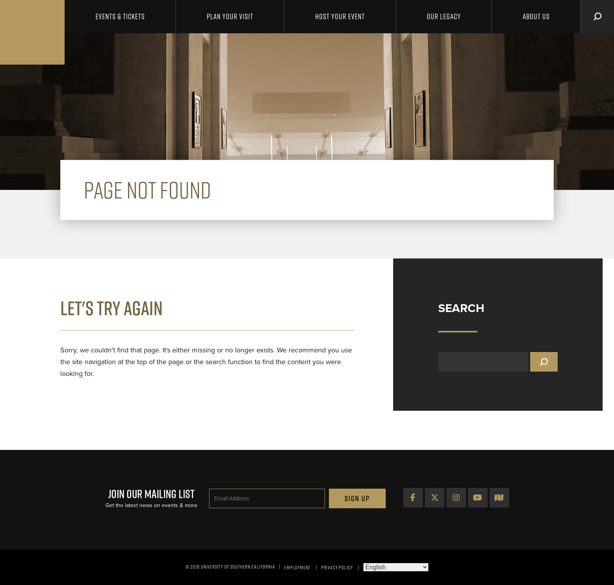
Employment (297, 567)
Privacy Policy (337, 567)
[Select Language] (395, 567)
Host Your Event (340, 16)
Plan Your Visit (230, 16)
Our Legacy (444, 16)
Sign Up (357, 498)
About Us (536, 16)
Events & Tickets (120, 16)
